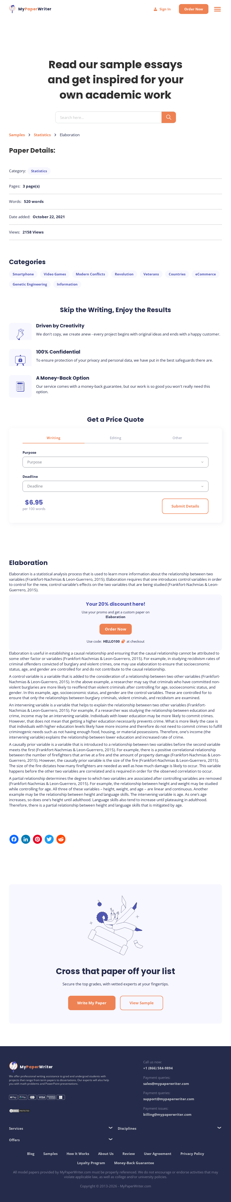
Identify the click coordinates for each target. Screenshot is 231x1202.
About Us (105, 1153)
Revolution (124, 274)
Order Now (193, 9)
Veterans (151, 274)
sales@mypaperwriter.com (166, 1083)
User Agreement (157, 1153)
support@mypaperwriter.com (168, 1099)
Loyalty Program (91, 1163)
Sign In (162, 9)
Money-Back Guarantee (134, 1163)
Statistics (42, 134)
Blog (30, 1153)
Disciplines (127, 1128)
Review (128, 1153)
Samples (17, 134)
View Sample (141, 1002)
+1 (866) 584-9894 (158, 1068)
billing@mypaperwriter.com (167, 1114)
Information (67, 284)
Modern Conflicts (90, 274)
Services (16, 1128)
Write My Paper (91, 1002)
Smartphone (23, 274)
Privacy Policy (192, 1153)
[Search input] (110, 117)
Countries (177, 274)
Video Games (55, 274)
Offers (14, 1140)
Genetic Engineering (30, 284)
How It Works (78, 1153)
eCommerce (205, 274)
